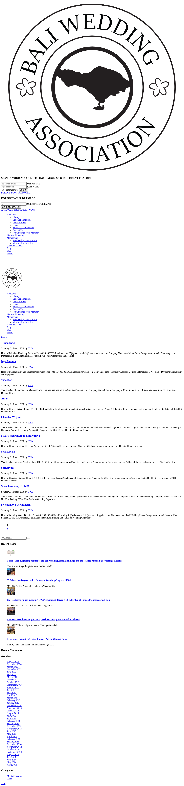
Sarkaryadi (7, 467)
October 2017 (13, 682)
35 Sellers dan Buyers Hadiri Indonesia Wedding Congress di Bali (39, 580)
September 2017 (14, 685)
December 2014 (14, 744)
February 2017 (13, 700)
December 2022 (14, 669)
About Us (11, 214)
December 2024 (14, 664)
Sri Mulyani (8, 451)
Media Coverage (14, 776)
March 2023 (12, 667)
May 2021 (11, 674)
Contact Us (18, 230)
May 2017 (11, 692)
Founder (16, 225)
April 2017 (12, 695)
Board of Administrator (23, 227)
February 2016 (13, 721)
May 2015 (11, 734)
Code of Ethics (19, 222)
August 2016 (13, 713)
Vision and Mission (21, 220)
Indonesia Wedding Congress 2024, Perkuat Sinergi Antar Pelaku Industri (43, 619)
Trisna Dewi (8, 342)
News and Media (14, 245)
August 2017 (13, 687)
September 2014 (14, 752)
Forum (10, 253)
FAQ (9, 251)
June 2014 (11, 759)
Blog (9, 248)
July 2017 (11, 690)
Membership (13, 238)
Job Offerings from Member (26, 232)
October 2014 (13, 749)
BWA (30, 348)
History (16, 217)
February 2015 (13, 739)
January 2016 (13, 723)
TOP (3, 783)
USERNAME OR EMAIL (39, 204)
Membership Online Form (25, 240)
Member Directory (15, 235)
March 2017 (12, 697)
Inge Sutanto (8, 361)
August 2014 (13, 754)
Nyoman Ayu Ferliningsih (15, 504)
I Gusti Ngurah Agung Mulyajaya (20, 435)
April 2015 (12, 736)
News (9, 778)
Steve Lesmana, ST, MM (15, 486)
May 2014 (11, 762)
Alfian (4, 398)
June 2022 (11, 672)
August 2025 (13, 661)
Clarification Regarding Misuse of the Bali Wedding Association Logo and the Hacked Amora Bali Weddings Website (64, 561)
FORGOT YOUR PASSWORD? (16, 192)
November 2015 (14, 728)
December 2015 (14, 726)
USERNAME (33, 183)
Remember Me (10, 190)
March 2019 (12, 677)
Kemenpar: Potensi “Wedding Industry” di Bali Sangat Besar (37, 639)
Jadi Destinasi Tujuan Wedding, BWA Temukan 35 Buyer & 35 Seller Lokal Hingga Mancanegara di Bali (58, 600)
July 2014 (11, 757)
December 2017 (14, 679)
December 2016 (14, 705)
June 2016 (11, 718)
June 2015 (11, 731)
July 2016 (11, 716)
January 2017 (13, 703)
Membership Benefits (22, 243)
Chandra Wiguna (11, 417)
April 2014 (12, 765)
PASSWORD (33, 186)
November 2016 (14, 708)
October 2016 (13, 710)
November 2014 (14, 747)
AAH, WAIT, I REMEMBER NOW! (18, 210)
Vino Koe (6, 379)
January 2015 (13, 741)
